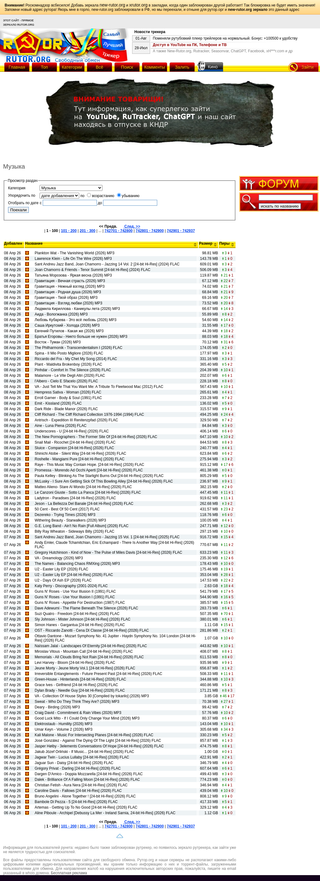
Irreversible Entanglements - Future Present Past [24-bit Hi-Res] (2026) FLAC (98, 674)
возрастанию (100, 196)
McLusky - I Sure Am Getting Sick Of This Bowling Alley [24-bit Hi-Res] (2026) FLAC (104, 481)
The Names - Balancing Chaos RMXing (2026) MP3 (77, 563)
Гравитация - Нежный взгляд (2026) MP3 (70, 286)
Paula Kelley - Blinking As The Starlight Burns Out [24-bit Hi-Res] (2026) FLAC (99, 476)
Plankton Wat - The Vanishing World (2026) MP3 (75, 253)
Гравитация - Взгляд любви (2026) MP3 (68, 303)
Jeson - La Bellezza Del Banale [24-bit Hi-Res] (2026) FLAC (84, 503)
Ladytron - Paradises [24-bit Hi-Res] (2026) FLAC (75, 498)
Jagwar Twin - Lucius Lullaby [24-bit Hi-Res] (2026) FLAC (82, 757)
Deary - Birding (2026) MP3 (57, 707)
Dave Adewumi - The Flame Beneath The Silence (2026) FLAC (86, 608)
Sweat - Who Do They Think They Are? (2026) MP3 (77, 701)
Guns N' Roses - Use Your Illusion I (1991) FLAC (75, 597)
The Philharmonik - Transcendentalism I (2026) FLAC (78, 348)
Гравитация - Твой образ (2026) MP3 (66, 297)
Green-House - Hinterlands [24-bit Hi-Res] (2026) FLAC (80, 679)
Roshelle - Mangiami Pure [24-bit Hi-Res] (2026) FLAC (79, 459)
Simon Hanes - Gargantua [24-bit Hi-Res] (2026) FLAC (80, 625)
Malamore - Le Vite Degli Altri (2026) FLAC (70, 375)
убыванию (128, 196)
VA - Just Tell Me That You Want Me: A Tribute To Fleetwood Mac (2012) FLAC (99, 387)
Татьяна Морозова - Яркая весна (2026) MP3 (73, 275)
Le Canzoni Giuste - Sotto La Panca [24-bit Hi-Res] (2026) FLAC (88, 492)
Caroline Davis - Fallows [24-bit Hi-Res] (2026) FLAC (78, 791)
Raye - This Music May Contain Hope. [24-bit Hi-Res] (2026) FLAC (89, 464)
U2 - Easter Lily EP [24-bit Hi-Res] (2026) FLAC (74, 575)
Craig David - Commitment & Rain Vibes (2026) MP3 (78, 713)
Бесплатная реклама (69, 873)
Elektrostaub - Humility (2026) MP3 (63, 724)
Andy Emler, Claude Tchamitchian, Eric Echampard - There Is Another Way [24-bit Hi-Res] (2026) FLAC (114, 544)
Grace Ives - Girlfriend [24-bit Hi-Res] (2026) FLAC (76, 685)
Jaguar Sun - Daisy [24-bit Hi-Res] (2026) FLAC (74, 763)
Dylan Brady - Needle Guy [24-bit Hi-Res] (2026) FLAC (80, 690)
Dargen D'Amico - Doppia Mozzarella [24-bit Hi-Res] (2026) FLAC (89, 774)
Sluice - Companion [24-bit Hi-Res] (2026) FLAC (74, 448)
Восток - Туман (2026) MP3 (58, 342)
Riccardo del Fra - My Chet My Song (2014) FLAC (76, 359)
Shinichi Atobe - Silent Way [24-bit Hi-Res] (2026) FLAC (80, 453)
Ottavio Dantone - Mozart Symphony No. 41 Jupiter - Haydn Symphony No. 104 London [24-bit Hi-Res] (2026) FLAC (115, 638)
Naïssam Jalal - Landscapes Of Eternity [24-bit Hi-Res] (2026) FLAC (91, 646)
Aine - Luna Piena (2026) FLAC (60, 425)
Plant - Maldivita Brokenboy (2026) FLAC (68, 364)
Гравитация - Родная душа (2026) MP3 (68, 292)
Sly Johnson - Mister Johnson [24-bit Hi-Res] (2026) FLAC (82, 619)
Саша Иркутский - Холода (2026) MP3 (67, 325)
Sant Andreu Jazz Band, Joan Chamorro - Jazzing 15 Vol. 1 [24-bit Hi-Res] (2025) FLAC (107, 537)
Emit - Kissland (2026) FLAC (58, 403)
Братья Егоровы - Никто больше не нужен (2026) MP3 (81, 336)
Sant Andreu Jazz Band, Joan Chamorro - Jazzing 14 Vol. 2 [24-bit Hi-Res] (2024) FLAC (107, 264)
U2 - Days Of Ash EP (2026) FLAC (63, 580)
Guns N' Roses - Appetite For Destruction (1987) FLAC (80, 602)
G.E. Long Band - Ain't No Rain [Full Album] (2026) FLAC (81, 526)
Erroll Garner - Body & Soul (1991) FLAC (68, 398)
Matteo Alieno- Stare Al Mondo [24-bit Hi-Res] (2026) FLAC (83, 487)
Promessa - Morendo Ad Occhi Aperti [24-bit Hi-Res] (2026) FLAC (89, 470)
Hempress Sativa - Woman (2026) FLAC (68, 392)
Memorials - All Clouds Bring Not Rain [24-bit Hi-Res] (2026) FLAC (89, 657)
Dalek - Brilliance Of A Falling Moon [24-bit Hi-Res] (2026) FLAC (87, 779)
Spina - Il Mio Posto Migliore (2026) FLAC (69, 353)
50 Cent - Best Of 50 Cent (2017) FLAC (67, 509)
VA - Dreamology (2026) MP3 (59, 558)
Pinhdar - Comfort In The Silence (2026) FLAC (73, 370)
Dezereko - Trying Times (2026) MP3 (65, 515)
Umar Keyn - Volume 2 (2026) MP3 (64, 729)
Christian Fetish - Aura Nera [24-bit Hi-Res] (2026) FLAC (81, 785)
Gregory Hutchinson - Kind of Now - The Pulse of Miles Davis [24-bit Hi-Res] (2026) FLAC (108, 552)
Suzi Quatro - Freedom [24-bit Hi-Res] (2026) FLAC (77, 614)
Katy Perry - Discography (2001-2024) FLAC (71, 586)
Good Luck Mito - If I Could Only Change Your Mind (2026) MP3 (87, 718)
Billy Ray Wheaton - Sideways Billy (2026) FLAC (74, 531)
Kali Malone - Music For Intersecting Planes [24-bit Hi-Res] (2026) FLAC (94, 735)
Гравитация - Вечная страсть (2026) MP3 (70, 281)
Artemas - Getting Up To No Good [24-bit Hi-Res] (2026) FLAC (86, 807)
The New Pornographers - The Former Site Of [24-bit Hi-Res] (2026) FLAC (96, 437)
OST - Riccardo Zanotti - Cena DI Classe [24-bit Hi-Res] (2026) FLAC (92, 630)
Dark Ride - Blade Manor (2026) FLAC (66, 409)
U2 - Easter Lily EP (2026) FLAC (61, 569)
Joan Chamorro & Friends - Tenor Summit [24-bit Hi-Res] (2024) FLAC (92, 270)
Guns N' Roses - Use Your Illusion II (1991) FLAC (75, 591)
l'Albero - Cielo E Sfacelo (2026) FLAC (66, 381)
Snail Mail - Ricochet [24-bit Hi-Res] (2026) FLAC (75, 442)
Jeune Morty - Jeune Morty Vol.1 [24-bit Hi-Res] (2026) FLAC (85, 668)
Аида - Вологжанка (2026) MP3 (61, 314)
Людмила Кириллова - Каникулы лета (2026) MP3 (77, 309)
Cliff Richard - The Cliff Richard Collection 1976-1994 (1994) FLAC (89, 414)
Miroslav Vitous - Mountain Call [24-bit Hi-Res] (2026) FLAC (84, 651)
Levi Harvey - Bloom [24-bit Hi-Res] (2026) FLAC (75, 662)
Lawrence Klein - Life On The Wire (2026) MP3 (73, 258)
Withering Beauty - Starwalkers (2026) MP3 (70, 520)
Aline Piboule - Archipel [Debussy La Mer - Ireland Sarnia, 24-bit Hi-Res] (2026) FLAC (105, 813)
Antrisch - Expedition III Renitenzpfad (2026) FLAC (76, 420)
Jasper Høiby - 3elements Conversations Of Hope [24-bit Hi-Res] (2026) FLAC (99, 746)
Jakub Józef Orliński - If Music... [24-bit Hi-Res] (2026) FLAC (84, 752)
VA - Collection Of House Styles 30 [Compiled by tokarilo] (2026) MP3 (92, 696)
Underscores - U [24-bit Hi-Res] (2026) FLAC (72, 431)
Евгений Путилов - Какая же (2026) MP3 (69, 331)
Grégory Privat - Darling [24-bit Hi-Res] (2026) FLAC (78, 768)
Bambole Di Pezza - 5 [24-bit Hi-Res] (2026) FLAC (76, 802)
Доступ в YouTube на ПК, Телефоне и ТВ (190, 45)
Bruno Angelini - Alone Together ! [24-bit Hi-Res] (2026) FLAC (85, 796)
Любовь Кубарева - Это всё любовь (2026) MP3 (75, 320)
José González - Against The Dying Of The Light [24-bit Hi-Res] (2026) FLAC (98, 740)
